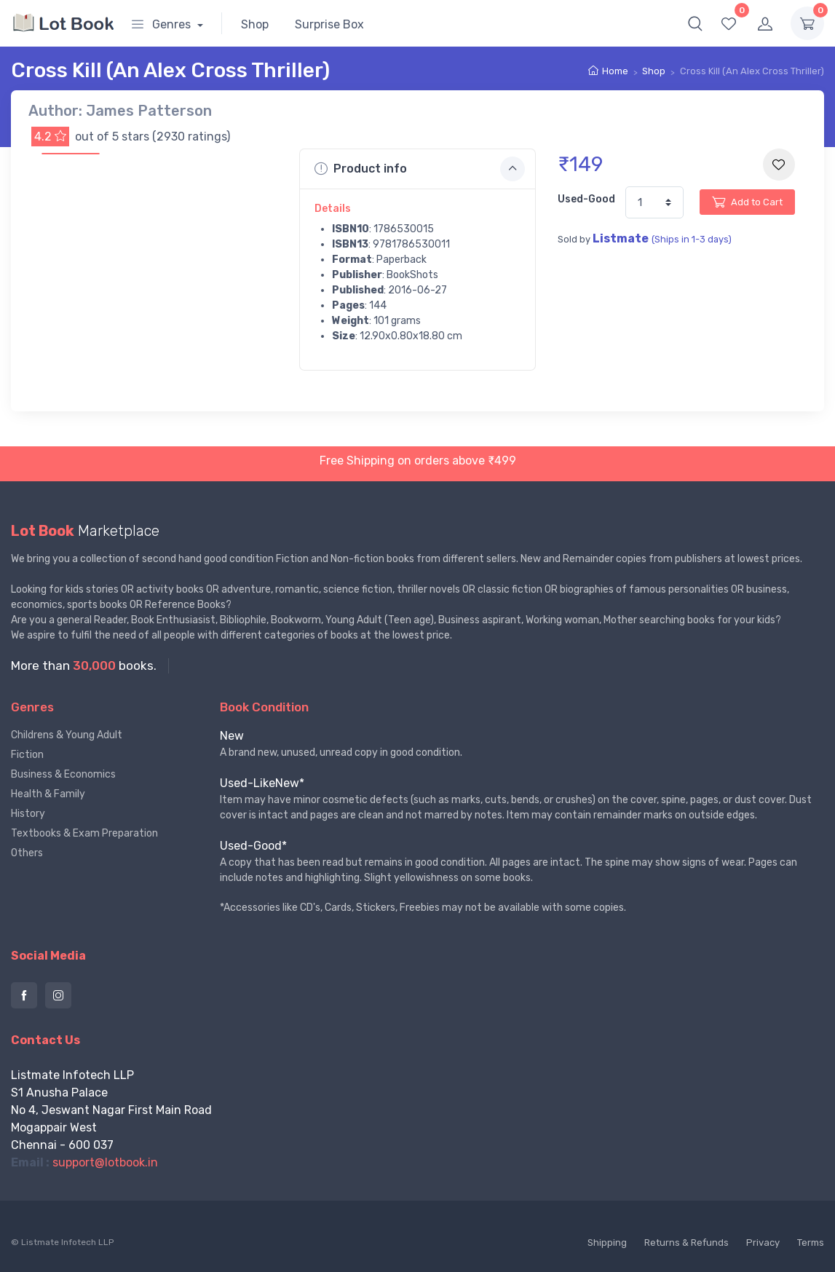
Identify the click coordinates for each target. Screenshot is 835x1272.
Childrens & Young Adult (66, 735)
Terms (810, 1242)
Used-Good (586, 199)
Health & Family (48, 794)
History (28, 813)
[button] (695, 23)
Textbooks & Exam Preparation (84, 833)
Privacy (763, 1242)
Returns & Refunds (686, 1242)
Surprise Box (329, 24)
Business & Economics (63, 774)
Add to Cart (747, 201)
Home (615, 71)
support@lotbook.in (105, 1162)
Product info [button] (420, 169)
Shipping (607, 1242)
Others (27, 853)
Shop (255, 24)
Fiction (27, 754)
